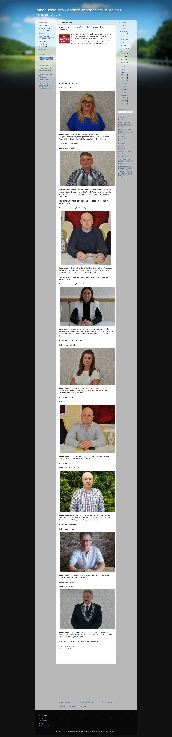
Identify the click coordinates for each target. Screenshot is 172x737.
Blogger (112, 731)
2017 (122, 83)
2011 (122, 101)
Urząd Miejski (122, 176)
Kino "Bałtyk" (122, 127)
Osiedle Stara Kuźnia (125, 151)
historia (41, 46)
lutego (122, 60)
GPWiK (120, 120)
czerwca (123, 48)
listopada (123, 34)
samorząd (68, 648)
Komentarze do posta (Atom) (76, 706)
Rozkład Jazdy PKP (124, 166)
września (123, 39)
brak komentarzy (70, 646)
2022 (122, 69)
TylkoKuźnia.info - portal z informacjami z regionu (78, 10)
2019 (122, 78)
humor (41, 49)
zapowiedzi (42, 36)
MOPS (120, 146)
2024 (122, 28)
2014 (122, 92)
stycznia (123, 62)
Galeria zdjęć (43, 720)
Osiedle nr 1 (122, 148)
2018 (122, 80)
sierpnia (123, 42)
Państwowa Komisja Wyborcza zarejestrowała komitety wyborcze (45, 76)
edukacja (42, 33)
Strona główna (86, 702)
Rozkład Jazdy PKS (124, 169)
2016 (122, 86)
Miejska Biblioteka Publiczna (124, 140)
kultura (41, 25)
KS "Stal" (121, 136)
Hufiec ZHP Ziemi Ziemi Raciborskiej (124, 123)
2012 (122, 98)
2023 (122, 66)
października (124, 37)
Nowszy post (64, 702)
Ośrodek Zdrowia (124, 159)
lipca (122, 45)
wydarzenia (42, 28)
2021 (122, 72)
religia (41, 44)
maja (122, 51)
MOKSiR (121, 143)
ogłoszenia (42, 38)
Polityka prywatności (45, 726)
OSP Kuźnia (122, 154)
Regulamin (42, 723)
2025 (122, 25)
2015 (122, 89)
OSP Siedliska (123, 156)
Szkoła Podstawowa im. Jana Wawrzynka (125, 172)
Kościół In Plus (123, 134)
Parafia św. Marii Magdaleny (123, 162)
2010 (122, 104)
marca (122, 57)
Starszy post (107, 702)
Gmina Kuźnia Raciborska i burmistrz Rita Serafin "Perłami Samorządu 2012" (46, 86)
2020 (122, 75)
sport (40, 41)
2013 (122, 95)
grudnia (122, 31)
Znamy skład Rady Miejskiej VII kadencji (46, 69)
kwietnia (123, 54)
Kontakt (41, 718)
